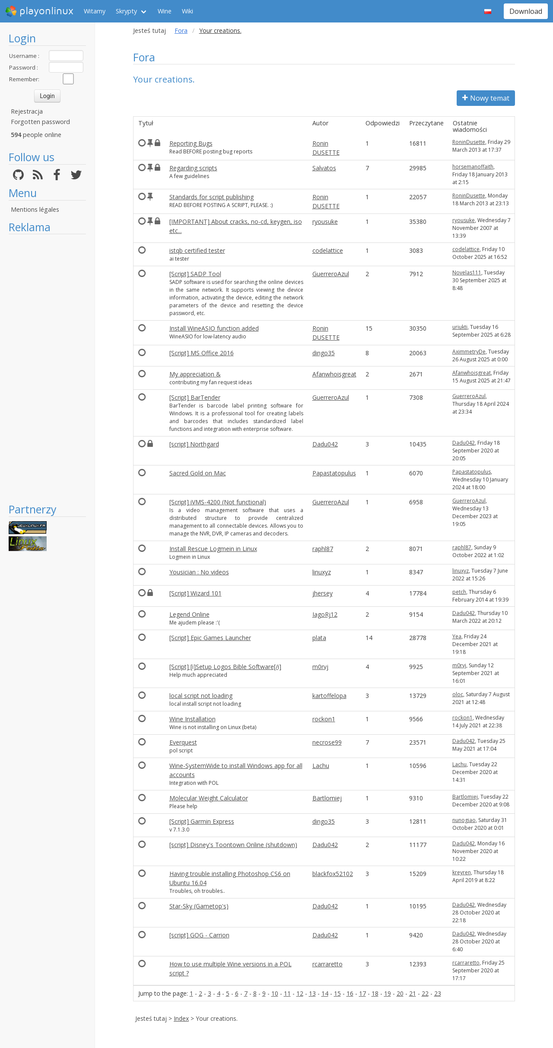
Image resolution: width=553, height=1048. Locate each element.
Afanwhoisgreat (334, 374)
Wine (165, 11)
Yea (456, 636)
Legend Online (189, 614)
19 (387, 993)
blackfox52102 (332, 874)
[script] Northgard (194, 444)
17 (362, 993)
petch (459, 592)
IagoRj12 (324, 614)
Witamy (94, 11)
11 (287, 993)
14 (324, 993)
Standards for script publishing (211, 197)
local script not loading (200, 695)
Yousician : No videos (199, 572)
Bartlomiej (327, 798)
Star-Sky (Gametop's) (199, 906)
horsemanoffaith (472, 166)
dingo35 (323, 353)
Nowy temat (485, 98)
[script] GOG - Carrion (199, 935)
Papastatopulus (334, 473)
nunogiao (464, 820)
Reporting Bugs (191, 143)
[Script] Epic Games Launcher (210, 638)
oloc (457, 694)
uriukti (459, 327)
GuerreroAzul (330, 274)
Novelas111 (466, 272)
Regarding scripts (193, 168)
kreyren (461, 872)
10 (274, 993)
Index (181, 1018)
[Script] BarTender (194, 397)
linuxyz (321, 572)
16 (349, 993)
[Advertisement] (47, 368)
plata (319, 638)
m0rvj (320, 667)
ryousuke (325, 221)
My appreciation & (195, 374)
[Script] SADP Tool (195, 274)
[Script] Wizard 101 (195, 593)
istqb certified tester (197, 250)
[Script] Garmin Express (201, 821)
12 (299, 993)
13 (312, 993)
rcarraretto (327, 964)
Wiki (187, 11)
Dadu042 (325, 444)
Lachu (320, 765)
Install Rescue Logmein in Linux (213, 549)
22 (425, 993)
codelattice (327, 250)
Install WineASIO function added (214, 328)
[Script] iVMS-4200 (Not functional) (217, 502)
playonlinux (39, 11)
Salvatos (324, 168)
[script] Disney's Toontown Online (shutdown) (233, 845)
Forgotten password (40, 122)
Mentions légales (35, 209)
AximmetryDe (469, 351)
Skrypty (126, 11)
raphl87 (322, 549)
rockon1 (323, 719)
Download (525, 11)
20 (400, 993)
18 (375, 993)
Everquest (183, 742)
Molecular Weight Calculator (208, 798)
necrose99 (327, 742)
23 (437, 993)
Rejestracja (27, 111)
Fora (181, 30)
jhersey (322, 593)
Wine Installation (192, 719)
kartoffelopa (329, 695)
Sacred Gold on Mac (197, 473)
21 (412, 993)
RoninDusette (468, 142)
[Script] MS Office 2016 (201, 353)
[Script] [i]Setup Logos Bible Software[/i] (225, 667)
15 (337, 993)
